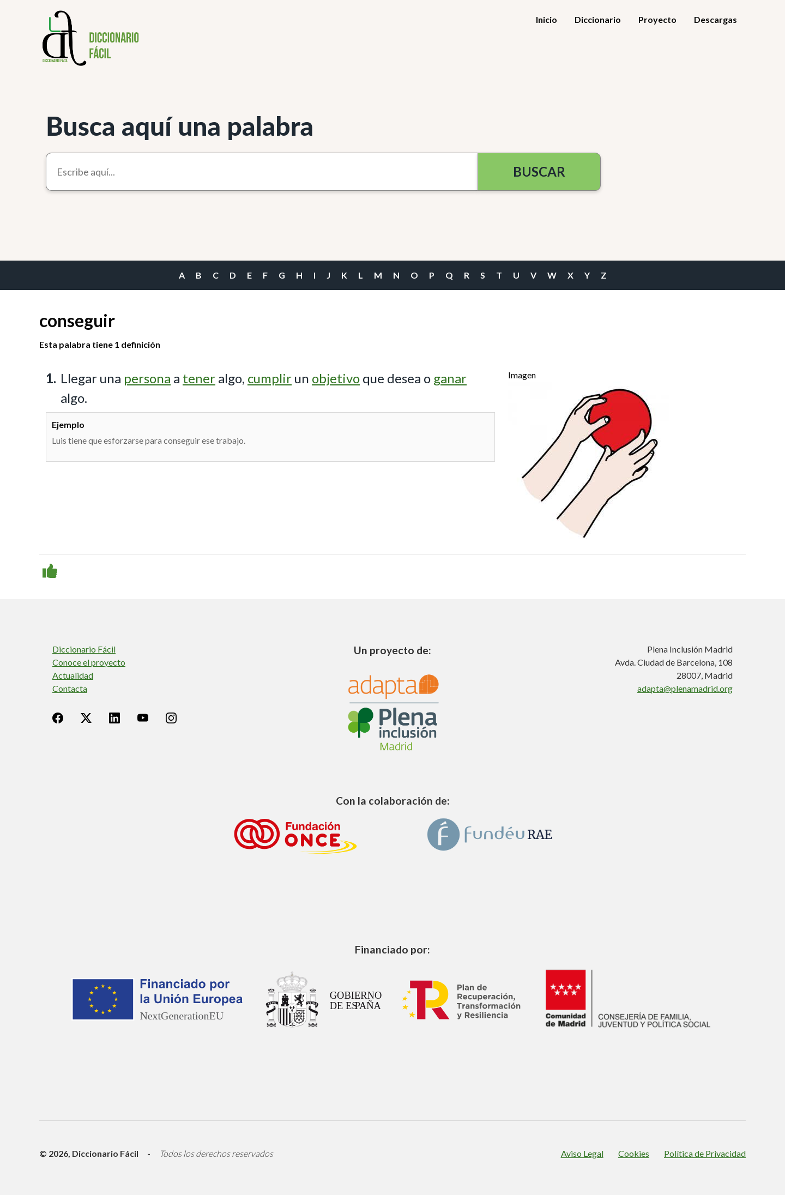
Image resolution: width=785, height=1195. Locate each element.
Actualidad (72, 675)
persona (147, 378)
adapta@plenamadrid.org (685, 688)
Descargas (715, 19)
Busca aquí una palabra (179, 125)
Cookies (633, 1153)
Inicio (546, 19)
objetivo (336, 378)
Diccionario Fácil (84, 649)
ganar (450, 378)
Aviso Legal (582, 1153)
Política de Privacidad (705, 1153)
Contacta (69, 688)
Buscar (539, 171)
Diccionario (598, 19)
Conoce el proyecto (88, 662)
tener (199, 378)
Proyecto (657, 19)
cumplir (269, 378)
